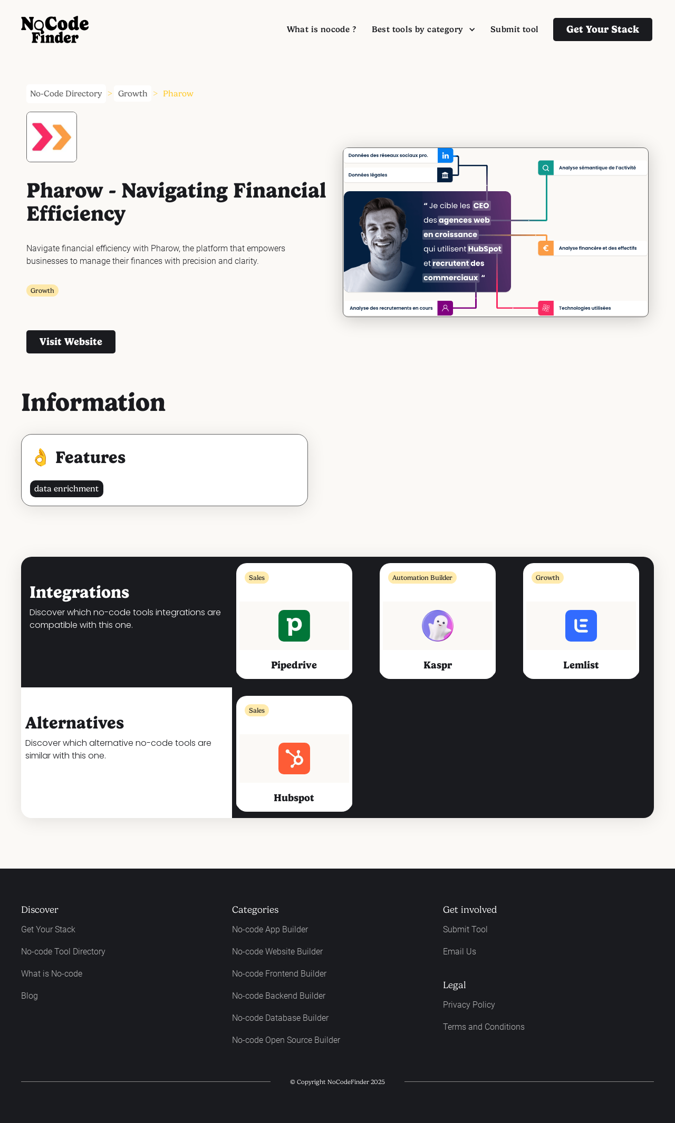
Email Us (459, 952)
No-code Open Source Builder (286, 1040)
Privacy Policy (469, 1005)
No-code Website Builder (277, 952)
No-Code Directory (66, 93)
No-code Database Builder (280, 1018)
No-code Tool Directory (63, 952)
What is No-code (51, 974)
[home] (55, 29)
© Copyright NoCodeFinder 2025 (337, 1082)
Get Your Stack (48, 929)
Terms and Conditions (484, 1027)
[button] (423, 29)
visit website (71, 342)
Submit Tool (465, 929)
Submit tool (514, 29)
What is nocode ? (321, 29)
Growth (133, 93)
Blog (29, 996)
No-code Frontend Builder (279, 974)
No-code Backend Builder (278, 996)
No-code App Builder (270, 929)
